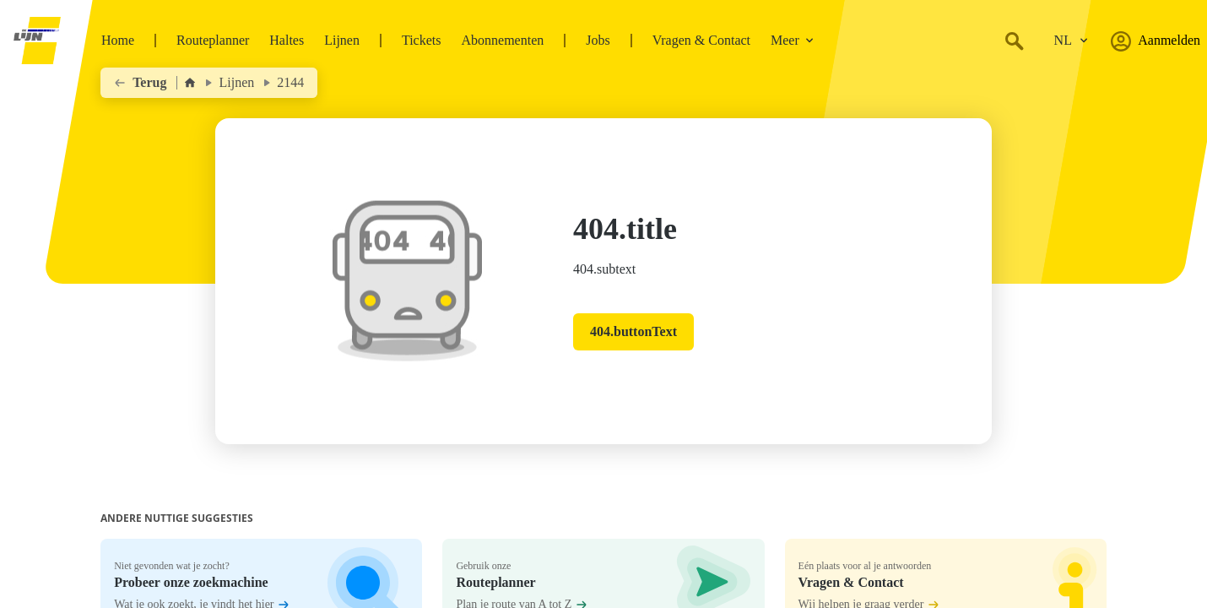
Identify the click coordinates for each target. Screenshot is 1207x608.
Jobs (597, 40)
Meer (793, 40)
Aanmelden (1155, 41)
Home (117, 40)
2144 (290, 82)
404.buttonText (633, 331)
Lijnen (342, 40)
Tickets (421, 40)
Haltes (286, 40)
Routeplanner (212, 40)
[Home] (190, 83)
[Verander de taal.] (1071, 40)
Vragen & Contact (701, 40)
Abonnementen (502, 40)
